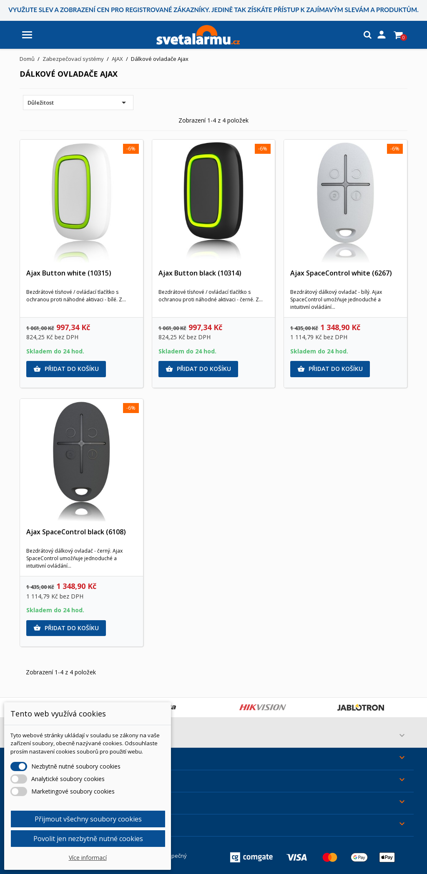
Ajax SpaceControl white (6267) (341, 273)
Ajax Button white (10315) (68, 273)
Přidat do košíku (66, 369)
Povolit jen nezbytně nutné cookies (88, 838)
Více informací (88, 857)
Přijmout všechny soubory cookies (88, 819)
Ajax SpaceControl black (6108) (76, 531)
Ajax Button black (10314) (199, 273)
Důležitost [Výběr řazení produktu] (78, 103)
